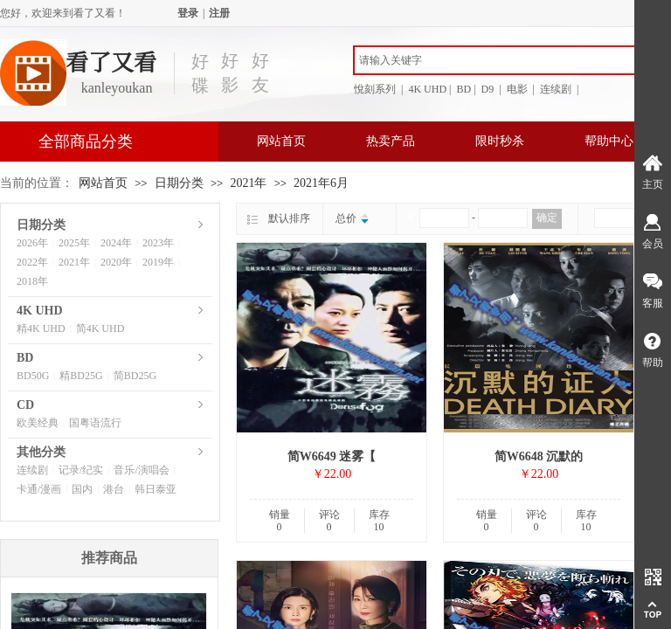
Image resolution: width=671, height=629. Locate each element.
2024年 (116, 243)
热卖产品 (390, 141)
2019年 (158, 262)
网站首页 (281, 141)
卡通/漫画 (39, 489)
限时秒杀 (499, 141)
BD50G (33, 376)
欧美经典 (38, 423)
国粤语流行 (95, 423)
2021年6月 (321, 183)
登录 (187, 13)
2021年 (248, 183)
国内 (82, 489)
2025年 (74, 243)
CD (25, 404)
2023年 (158, 243)
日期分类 (179, 183)
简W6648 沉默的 (539, 456)
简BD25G (135, 376)
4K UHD (40, 310)
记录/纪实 (81, 470)
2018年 (32, 281)
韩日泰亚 (155, 489)
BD (25, 357)
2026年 (32, 243)
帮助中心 (609, 141)
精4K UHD (41, 328)
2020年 (116, 262)
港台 (113, 489)
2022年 (32, 262)
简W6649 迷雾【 (332, 456)
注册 (219, 13)
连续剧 (32, 470)
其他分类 (41, 452)
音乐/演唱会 (141, 470)
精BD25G (80, 376)
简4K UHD (100, 328)
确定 (546, 217)
